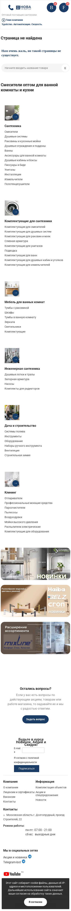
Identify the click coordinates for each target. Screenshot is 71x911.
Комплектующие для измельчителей (27, 264)
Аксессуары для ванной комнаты (25, 155)
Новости (41, 799)
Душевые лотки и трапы (20, 374)
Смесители (11, 131)
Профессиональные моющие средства (28, 502)
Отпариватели (13, 498)
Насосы (9, 383)
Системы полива (15, 431)
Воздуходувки (13, 517)
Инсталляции (13, 174)
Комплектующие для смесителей (25, 226)
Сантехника (13, 126)
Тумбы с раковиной (17, 307)
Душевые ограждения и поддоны (25, 145)
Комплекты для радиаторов (22, 388)
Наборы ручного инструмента (23, 445)
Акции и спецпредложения (47, 794)
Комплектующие (15, 331)
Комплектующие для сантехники (28, 221)
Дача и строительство (20, 425)
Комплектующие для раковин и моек (28, 236)
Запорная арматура (17, 379)
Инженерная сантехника (22, 368)
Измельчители (14, 179)
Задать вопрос (35, 719)
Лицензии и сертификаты (19, 792)
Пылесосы (11, 512)
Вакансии (9, 796)
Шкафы (9, 312)
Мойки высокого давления (21, 522)
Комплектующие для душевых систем (28, 231)
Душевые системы (16, 136)
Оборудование (14, 441)
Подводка (11, 250)
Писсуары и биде (15, 164)
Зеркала (10, 321)
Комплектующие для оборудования (27, 531)
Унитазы (10, 169)
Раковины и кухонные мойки (23, 141)
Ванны (9, 150)
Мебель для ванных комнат (25, 302)
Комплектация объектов (51, 787)
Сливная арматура (16, 241)
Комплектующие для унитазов (24, 245)
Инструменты (13, 436)
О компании (10, 787)
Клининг (10, 492)
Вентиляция (12, 450)
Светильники (13, 326)
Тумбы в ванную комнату (20, 317)
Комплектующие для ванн (21, 255)
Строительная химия (17, 455)
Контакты (9, 801)
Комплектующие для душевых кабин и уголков (34, 260)
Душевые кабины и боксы (21, 160)
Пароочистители (15, 507)
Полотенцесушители (17, 184)
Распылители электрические (23, 526)
